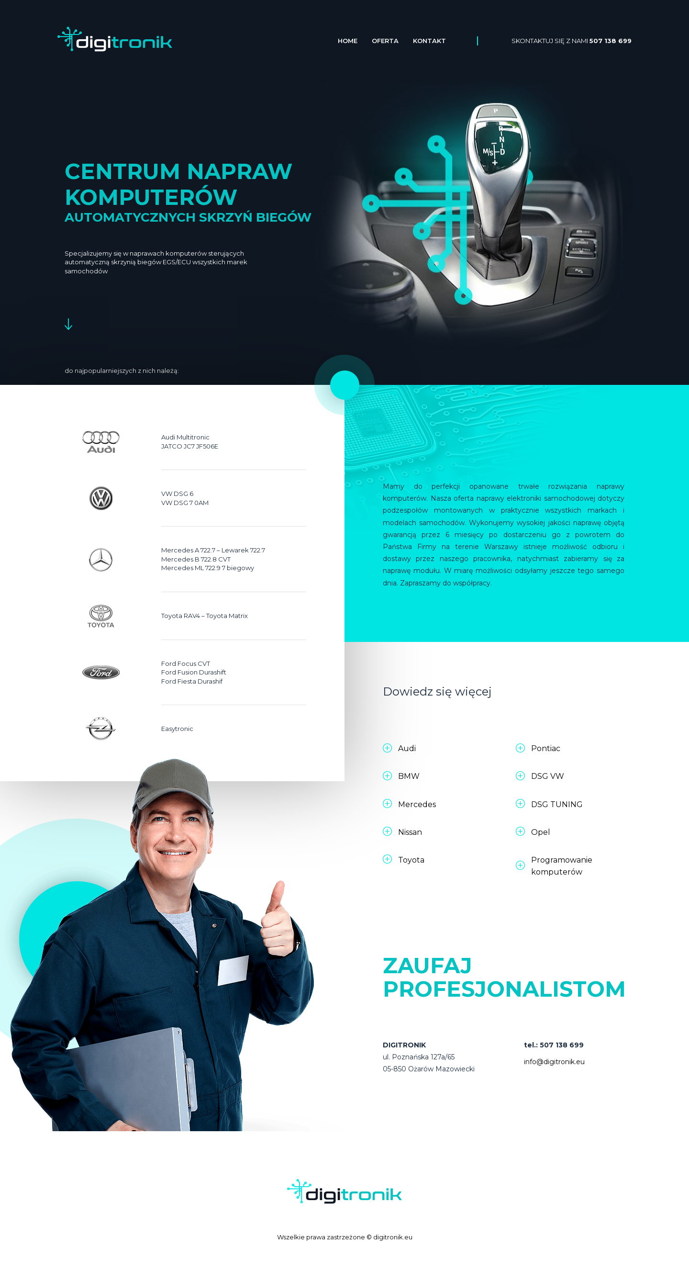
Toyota (411, 860)
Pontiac (545, 748)
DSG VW (547, 776)
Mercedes (417, 804)
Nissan (410, 832)
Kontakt (429, 41)
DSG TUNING (557, 804)
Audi (407, 748)
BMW (409, 776)
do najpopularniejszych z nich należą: (122, 370)
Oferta (385, 41)
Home (347, 41)
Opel (540, 832)
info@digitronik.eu (554, 1061)
